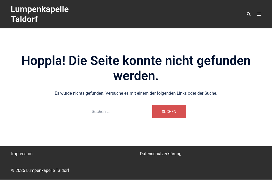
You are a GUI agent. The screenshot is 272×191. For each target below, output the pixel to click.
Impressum (22, 153)
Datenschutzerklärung (160, 153)
